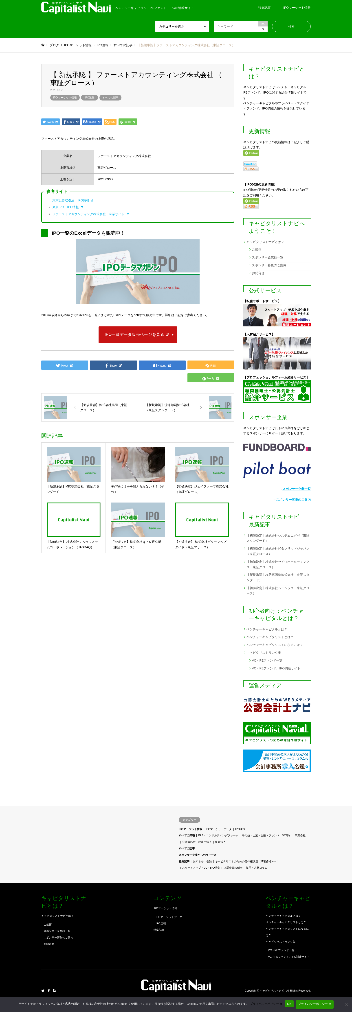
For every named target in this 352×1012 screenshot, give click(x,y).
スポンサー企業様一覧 (267, 257)
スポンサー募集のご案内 (269, 265)
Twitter (42, 990)
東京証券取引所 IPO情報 (73, 200)
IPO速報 (89, 97)
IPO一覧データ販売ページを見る (137, 334)
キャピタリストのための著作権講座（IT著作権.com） (247, 861)
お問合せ (258, 273)
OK (289, 1003)
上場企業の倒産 (233, 867)
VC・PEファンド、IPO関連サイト (276, 668)
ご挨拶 (256, 249)
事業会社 (300, 835)
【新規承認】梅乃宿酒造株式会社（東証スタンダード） (277, 577)
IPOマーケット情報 (297, 7)
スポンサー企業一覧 (296, 489)
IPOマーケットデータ (219, 829)
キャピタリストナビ (272, 990)
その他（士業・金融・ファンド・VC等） (266, 835)
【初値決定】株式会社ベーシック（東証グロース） (277, 590)
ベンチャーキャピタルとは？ (266, 629)
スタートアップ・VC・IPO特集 (201, 867)
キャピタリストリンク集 (263, 652)
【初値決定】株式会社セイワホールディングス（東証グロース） (277, 564)
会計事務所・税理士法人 (197, 842)
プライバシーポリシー (266, 1003)
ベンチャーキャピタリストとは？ (270, 637)
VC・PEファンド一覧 (267, 660)
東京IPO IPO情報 (68, 207)
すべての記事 (110, 97)
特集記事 (264, 7)
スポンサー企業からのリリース (197, 855)
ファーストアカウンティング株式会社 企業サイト (90, 214)
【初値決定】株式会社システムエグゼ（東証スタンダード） (277, 538)
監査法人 (220, 842)
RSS (54, 990)
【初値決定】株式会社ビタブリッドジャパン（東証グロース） (277, 551)
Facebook (48, 990)
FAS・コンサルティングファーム (218, 835)
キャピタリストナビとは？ (265, 242)
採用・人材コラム (256, 867)
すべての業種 (187, 835)
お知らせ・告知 (202, 861)
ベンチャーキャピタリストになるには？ (274, 645)
